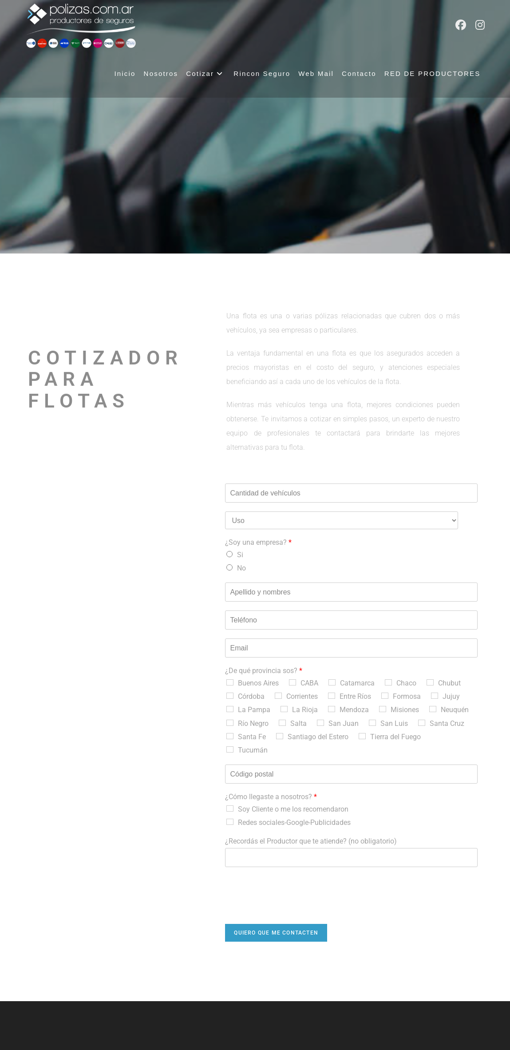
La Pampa (254, 709)
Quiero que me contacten (276, 933)
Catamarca (357, 683)
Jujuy (451, 696)
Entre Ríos (355, 696)
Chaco (406, 683)
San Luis (394, 723)
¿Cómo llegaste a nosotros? (271, 796)
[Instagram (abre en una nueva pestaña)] (480, 25)
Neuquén (455, 709)
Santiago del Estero (318, 737)
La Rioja (305, 709)
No (241, 568)
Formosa (407, 696)
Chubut (449, 683)
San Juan (343, 723)
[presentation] (292, 909)
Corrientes (302, 696)
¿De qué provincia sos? (263, 670)
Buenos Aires (258, 683)
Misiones (405, 709)
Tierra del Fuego (395, 737)
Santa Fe (252, 737)
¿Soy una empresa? (258, 542)
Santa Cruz (447, 723)
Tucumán (253, 750)
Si (240, 555)
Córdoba (251, 696)
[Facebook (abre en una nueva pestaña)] (461, 25)
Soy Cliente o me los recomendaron (293, 809)
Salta (298, 723)
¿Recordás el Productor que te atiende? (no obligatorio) (311, 841)
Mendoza (354, 709)
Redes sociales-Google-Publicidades (294, 822)
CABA (309, 683)
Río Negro (253, 723)
